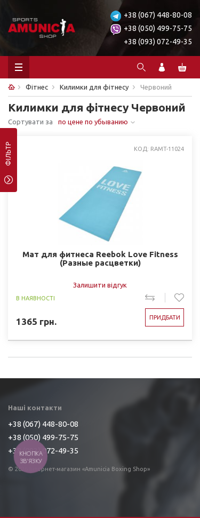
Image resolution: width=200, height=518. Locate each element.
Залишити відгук (100, 285)
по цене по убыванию (93, 121)
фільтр (8, 157)
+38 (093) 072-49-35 (158, 41)
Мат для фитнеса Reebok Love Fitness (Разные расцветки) (100, 258)
